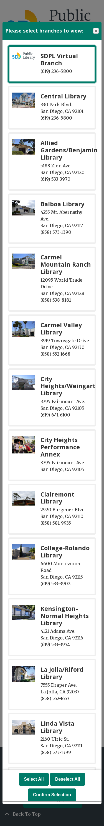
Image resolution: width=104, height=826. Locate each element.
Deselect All (67, 779)
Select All (34, 779)
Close (95, 31)
